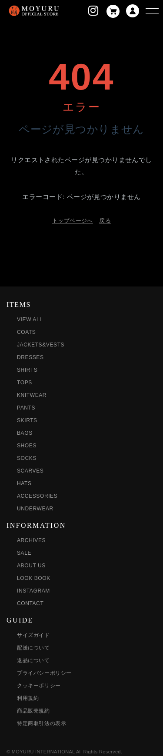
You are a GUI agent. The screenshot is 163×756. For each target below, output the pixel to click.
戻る (105, 220)
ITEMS (19, 304)
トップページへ (72, 220)
